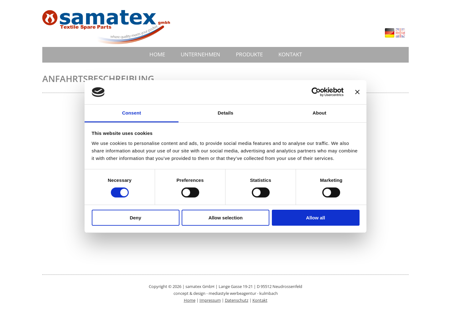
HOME (157, 54)
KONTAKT (290, 54)
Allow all (315, 217)
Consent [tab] (131, 112)
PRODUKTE (249, 54)
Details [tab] (225, 112)
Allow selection (225, 217)
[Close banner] (357, 92)
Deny (135, 217)
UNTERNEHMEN (200, 54)
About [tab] (319, 112)
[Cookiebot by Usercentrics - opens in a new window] (316, 92)
